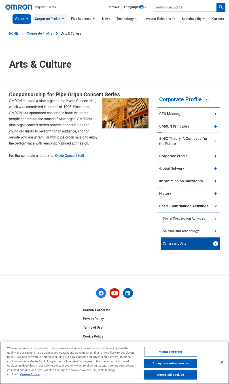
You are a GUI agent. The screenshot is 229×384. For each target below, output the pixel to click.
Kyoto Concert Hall (69, 155)
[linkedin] (128, 293)
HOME (13, 33)
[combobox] (135, 7)
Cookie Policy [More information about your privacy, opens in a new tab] (30, 374)
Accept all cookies (170, 374)
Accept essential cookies (171, 363)
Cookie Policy (93, 336)
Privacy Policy (93, 319)
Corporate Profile (39, 33)
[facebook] (101, 293)
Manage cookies (170, 351)
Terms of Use (92, 327)
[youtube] (114, 293)
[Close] (222, 362)
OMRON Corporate (96, 310)
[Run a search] (220, 7)
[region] (114, 363)
